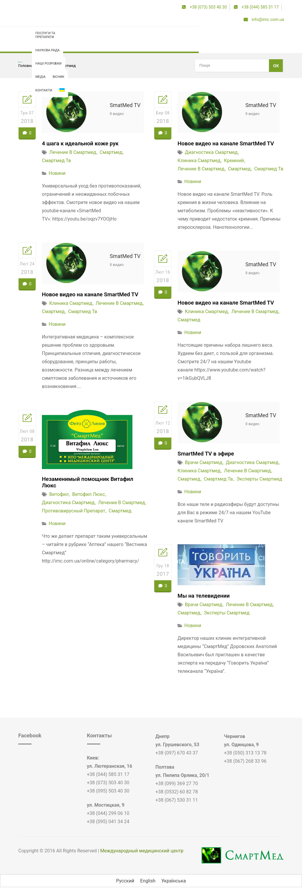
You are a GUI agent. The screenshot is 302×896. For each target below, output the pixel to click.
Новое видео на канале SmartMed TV (229, 143)
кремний (234, 160)
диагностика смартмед (211, 152)
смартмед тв (56, 160)
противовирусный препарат (73, 512)
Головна (25, 65)
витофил (59, 495)
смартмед (111, 152)
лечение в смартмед (57, 65)
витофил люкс (88, 495)
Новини (57, 173)
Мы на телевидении (205, 595)
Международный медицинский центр (141, 851)
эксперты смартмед (259, 479)
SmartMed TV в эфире (208, 453)
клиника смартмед (199, 160)
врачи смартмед (203, 462)
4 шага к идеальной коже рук (83, 143)
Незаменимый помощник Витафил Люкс (90, 483)
